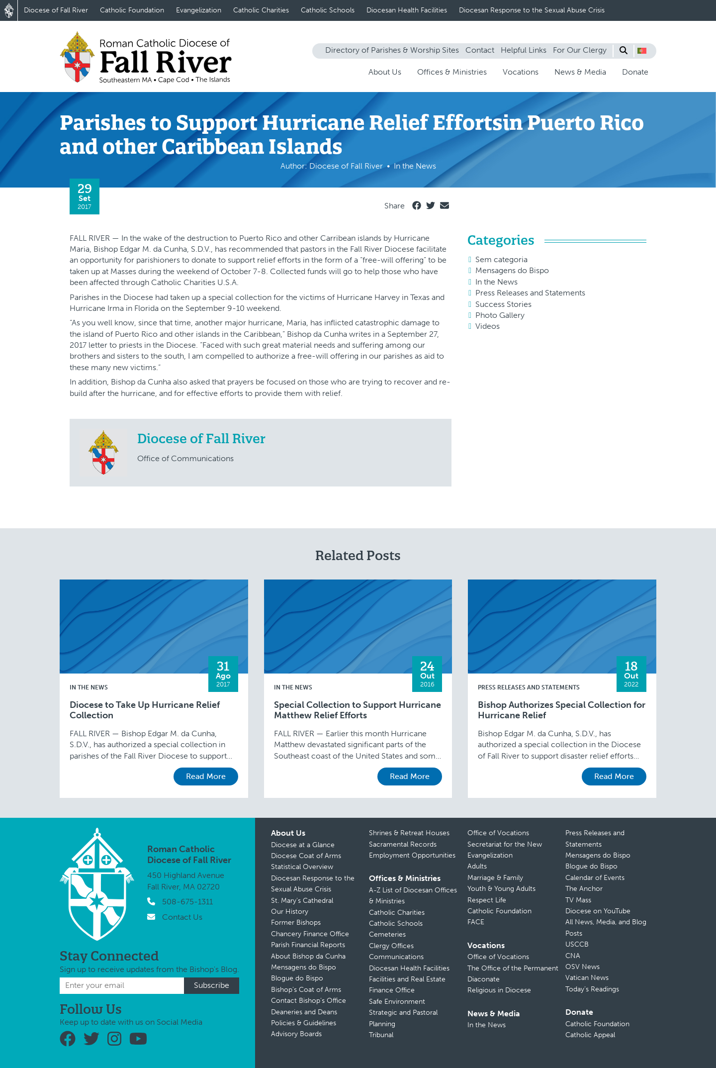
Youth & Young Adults (501, 888)
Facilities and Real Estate (407, 979)
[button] (641, 51)
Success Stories (503, 304)
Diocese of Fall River (56, 10)
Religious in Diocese (499, 990)
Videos (487, 326)
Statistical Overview (302, 867)
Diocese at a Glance (303, 845)
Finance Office (392, 990)
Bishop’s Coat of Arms (306, 989)
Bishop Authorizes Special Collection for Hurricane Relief (561, 710)
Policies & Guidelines (303, 1023)
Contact (479, 50)
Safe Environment (397, 1001)
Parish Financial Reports (308, 945)
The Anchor (584, 888)
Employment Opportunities (412, 855)
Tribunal (381, 1035)
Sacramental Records (403, 844)
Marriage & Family (495, 878)
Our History (289, 911)
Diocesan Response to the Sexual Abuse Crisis (532, 10)
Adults (477, 866)
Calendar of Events (595, 878)
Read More (206, 776)
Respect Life (486, 900)
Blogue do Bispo (297, 978)
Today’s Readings (592, 989)
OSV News (582, 967)
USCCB (577, 944)
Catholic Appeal (590, 1035)
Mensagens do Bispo (512, 270)
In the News (496, 282)
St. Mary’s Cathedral (302, 900)
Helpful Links (523, 50)
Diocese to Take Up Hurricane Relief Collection (145, 710)
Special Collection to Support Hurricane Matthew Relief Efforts (357, 710)
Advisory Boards (296, 1034)
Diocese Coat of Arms (306, 856)
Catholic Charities (261, 10)
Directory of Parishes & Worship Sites (392, 50)
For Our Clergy (580, 50)
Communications (396, 957)
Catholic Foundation (132, 10)
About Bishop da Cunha (308, 956)
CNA (572, 956)
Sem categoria (501, 259)
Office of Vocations (498, 833)
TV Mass (578, 900)
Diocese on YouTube (597, 911)
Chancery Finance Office (310, 934)
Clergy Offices (391, 946)
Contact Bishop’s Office (308, 1000)
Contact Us (182, 917)
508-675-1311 (187, 901)
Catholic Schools (328, 10)
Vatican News (587, 977)
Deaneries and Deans (304, 1012)
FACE (475, 922)
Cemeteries (387, 934)
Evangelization (198, 10)
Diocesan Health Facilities (406, 10)
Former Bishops (296, 922)
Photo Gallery (500, 315)
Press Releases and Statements (530, 292)
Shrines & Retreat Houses (409, 833)
